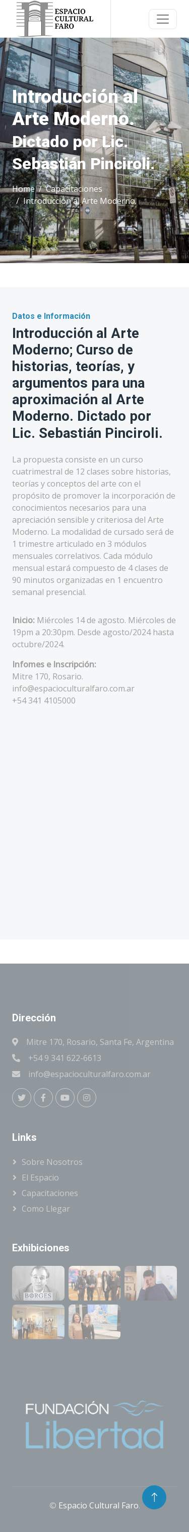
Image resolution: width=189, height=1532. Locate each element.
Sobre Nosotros (52, 1161)
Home (23, 188)
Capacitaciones (74, 188)
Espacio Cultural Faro (98, 1505)
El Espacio (40, 1177)
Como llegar (46, 1208)
